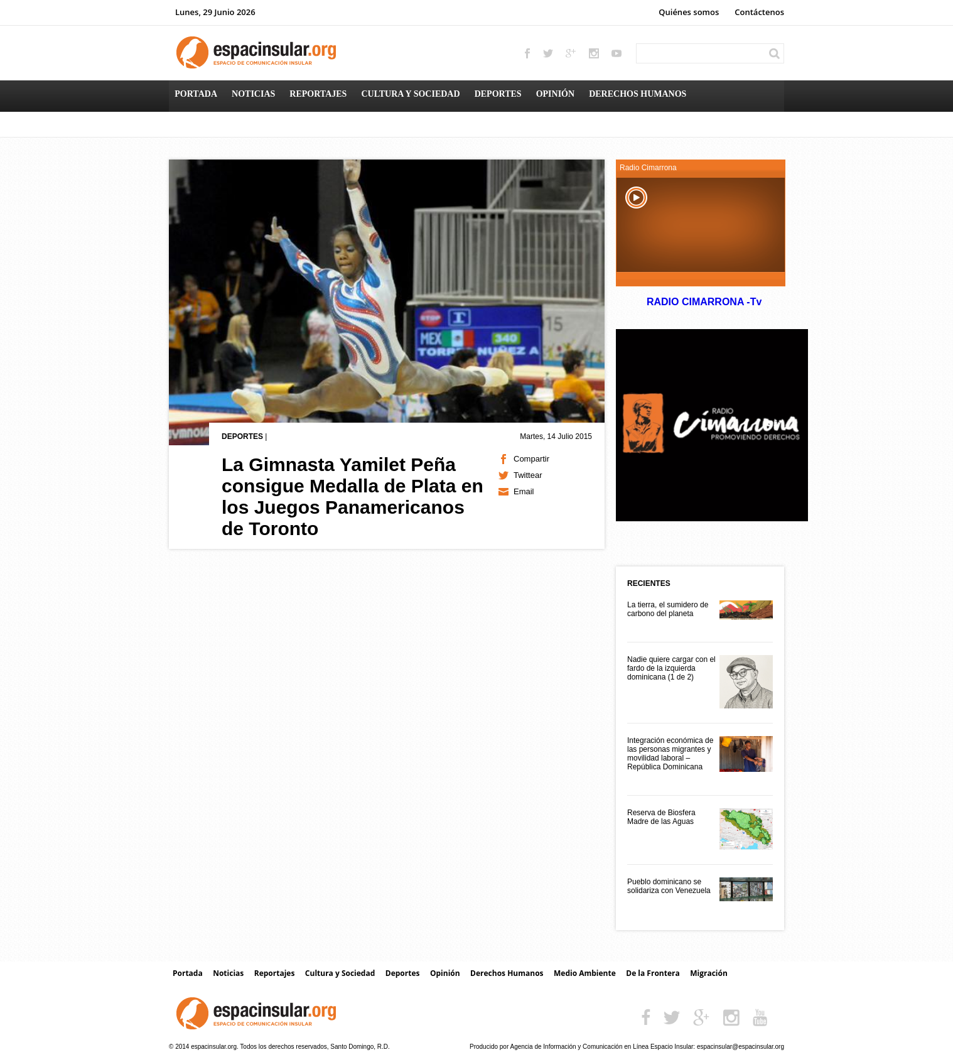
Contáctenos (759, 12)
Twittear (528, 475)
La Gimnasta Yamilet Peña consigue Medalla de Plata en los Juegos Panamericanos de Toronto (352, 496)
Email (524, 491)
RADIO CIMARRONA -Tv (703, 301)
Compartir (531, 458)
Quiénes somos (689, 12)
